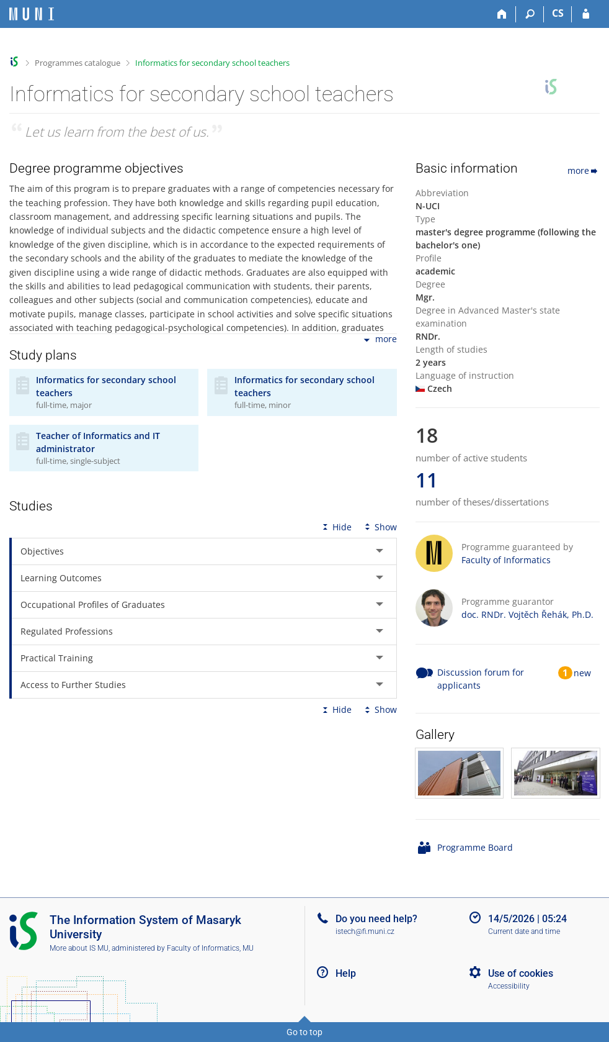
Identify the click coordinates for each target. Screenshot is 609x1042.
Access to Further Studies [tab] (73, 685)
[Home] (502, 14)
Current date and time (524, 931)
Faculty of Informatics (506, 560)
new (582, 673)
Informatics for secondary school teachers (212, 62)
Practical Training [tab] (56, 658)
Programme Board (475, 847)
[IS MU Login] (586, 14)
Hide (336, 527)
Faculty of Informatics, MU (210, 948)
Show (379, 527)
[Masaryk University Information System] (31, 14)
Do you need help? (376, 919)
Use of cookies (520, 973)
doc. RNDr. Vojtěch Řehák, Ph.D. (527, 614)
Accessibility (509, 986)
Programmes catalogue (77, 62)
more (379, 340)
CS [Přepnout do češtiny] (558, 13)
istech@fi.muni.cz (365, 931)
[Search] (530, 14)
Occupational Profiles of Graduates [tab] (92, 604)
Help (346, 973)
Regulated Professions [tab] (66, 631)
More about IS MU (79, 948)
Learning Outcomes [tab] (61, 578)
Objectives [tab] (42, 551)
